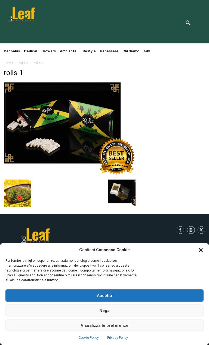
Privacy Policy (117, 338)
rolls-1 (23, 63)
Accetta (104, 295)
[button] (201, 250)
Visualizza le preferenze (104, 325)
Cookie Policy (89, 338)
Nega (104, 310)
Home (8, 63)
